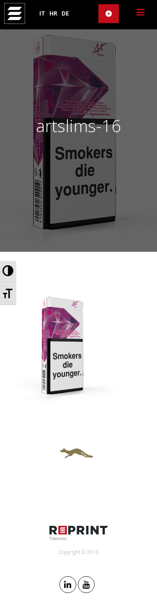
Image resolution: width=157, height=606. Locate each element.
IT (42, 13)
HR (53, 13)
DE (65, 13)
